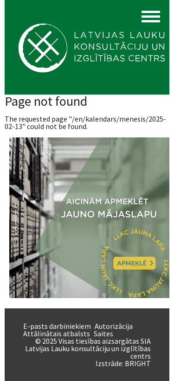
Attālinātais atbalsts (56, 333)
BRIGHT (138, 363)
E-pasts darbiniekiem (57, 326)
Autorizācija (114, 326)
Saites (103, 333)
